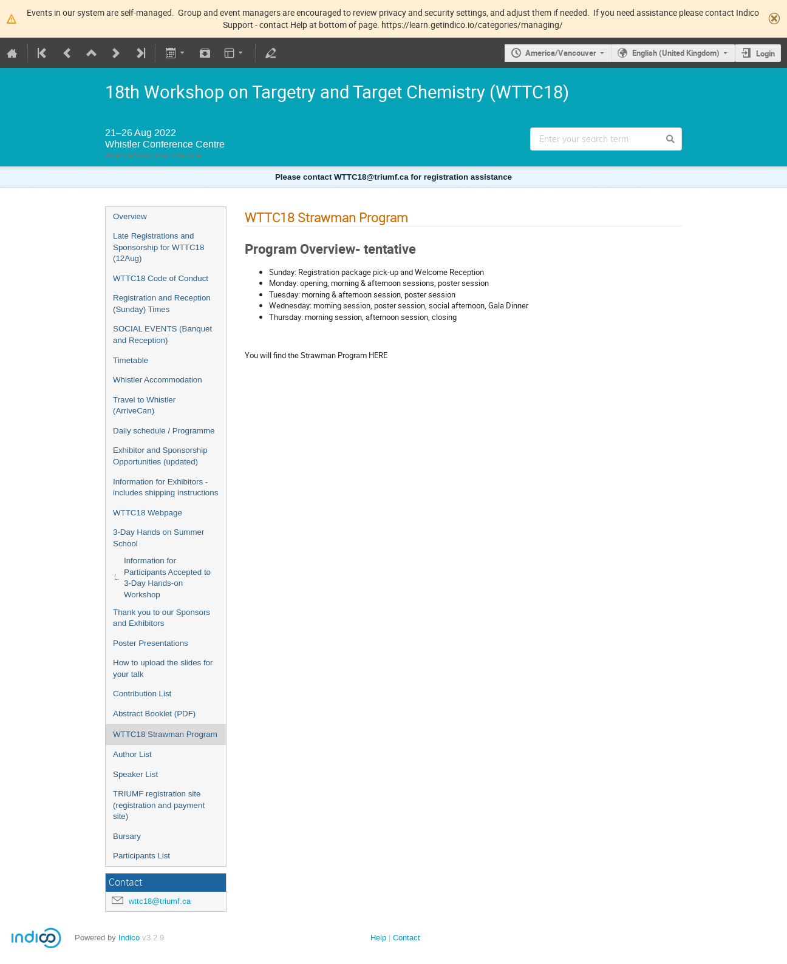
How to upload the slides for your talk (163, 668)
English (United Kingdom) (676, 52)
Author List (132, 754)
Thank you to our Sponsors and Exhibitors (161, 618)
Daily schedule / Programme (163, 430)
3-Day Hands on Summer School (158, 538)
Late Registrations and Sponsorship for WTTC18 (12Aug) (158, 247)
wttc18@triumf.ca (160, 901)
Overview (130, 216)
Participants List (141, 855)
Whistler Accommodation (157, 379)
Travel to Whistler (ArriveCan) (144, 405)
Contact (406, 937)
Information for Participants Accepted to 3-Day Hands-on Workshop (167, 577)
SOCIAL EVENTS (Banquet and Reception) (162, 334)
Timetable (130, 360)
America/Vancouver (560, 52)
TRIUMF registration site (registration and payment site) (159, 805)
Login (765, 53)
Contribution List (142, 693)
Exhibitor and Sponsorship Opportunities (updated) (160, 456)
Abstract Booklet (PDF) (154, 713)
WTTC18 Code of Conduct (160, 278)
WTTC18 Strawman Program (165, 734)
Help (378, 937)
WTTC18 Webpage (147, 512)
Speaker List (135, 774)
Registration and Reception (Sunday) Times (162, 303)
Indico (129, 937)
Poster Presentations (150, 643)
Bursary (127, 836)
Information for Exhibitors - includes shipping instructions (165, 487)
